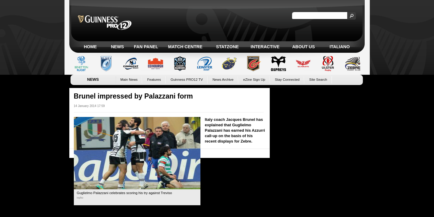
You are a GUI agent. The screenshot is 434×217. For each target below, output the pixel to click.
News (117, 46)
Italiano (340, 46)
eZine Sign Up (254, 79)
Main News (129, 79)
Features (154, 79)
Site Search (318, 79)
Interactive (265, 46)
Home (90, 46)
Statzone (227, 46)
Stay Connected (287, 79)
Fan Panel (146, 46)
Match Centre (185, 46)
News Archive (223, 79)
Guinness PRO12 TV (187, 79)
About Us (303, 46)
